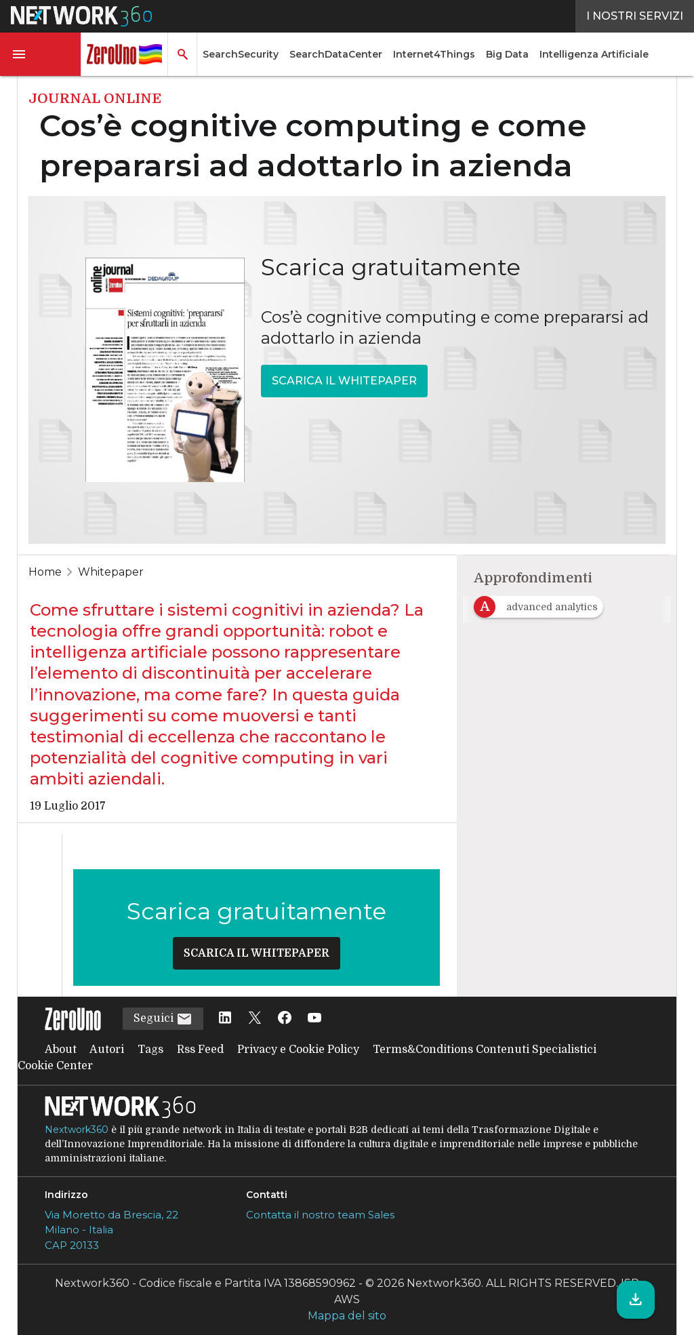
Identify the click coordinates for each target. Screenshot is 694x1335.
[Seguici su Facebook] (285, 1018)
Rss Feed (200, 1049)
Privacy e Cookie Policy (298, 1049)
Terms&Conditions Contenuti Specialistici (484, 1049)
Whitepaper (111, 571)
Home (45, 571)
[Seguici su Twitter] (255, 1018)
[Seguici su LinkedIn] (225, 1018)
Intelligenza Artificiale (594, 54)
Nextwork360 (76, 1129)
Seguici (163, 1019)
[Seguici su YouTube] (314, 1018)
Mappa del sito (347, 1315)
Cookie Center (55, 1066)
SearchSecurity (241, 54)
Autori (106, 1049)
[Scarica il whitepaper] (636, 1300)
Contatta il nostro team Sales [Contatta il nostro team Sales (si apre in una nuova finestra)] (320, 1214)
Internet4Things (434, 54)
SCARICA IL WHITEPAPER (344, 380)
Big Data (507, 54)
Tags (150, 1049)
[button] (40, 54)
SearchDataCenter (335, 54)
